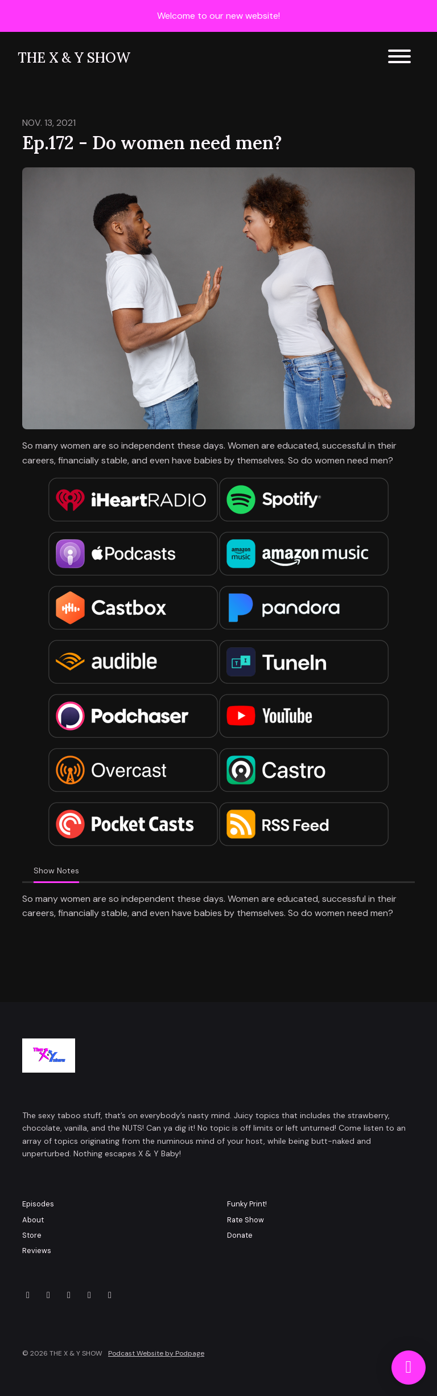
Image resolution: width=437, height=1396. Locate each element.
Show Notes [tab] (56, 870)
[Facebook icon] (69, 1295)
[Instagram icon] (48, 1295)
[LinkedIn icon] (110, 1295)
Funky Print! (247, 1204)
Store (32, 1235)
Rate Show (245, 1220)
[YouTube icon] (89, 1295)
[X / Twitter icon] (28, 1295)
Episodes (38, 1204)
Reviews (36, 1250)
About (33, 1220)
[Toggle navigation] (399, 58)
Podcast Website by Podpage (156, 1353)
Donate (240, 1235)
